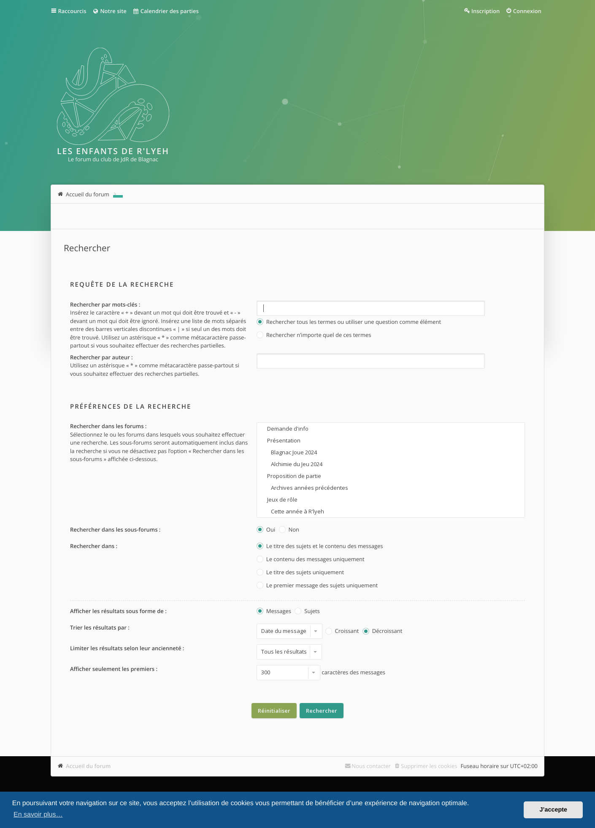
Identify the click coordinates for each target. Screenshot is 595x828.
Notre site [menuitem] (109, 11)
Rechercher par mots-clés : (105, 304)
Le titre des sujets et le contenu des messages (320, 546)
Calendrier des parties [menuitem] (166, 11)
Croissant (342, 631)
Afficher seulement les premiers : (113, 669)
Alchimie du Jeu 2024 (391, 464)
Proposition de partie (391, 476)
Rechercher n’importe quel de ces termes (314, 335)
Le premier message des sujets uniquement (317, 585)
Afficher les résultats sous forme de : (118, 611)
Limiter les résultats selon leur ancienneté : (127, 648)
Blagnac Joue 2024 (391, 452)
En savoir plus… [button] (38, 814)
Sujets (307, 611)
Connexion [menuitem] (527, 11)
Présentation (391, 440)
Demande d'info (391, 428)
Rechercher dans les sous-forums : (115, 529)
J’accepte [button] (553, 809)
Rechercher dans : (93, 546)
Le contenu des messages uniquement (311, 559)
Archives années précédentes (391, 488)
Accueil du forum (88, 766)
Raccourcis (72, 11)
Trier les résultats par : (100, 627)
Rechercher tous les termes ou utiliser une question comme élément (349, 322)
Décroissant (382, 631)
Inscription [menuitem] (485, 11)
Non (289, 530)
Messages (274, 611)
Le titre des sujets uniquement (300, 572)
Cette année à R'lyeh (391, 511)
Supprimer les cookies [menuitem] (429, 766)
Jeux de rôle (391, 499)
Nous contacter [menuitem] (371, 766)
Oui (266, 530)
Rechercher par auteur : (101, 357)
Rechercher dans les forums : (108, 426)
